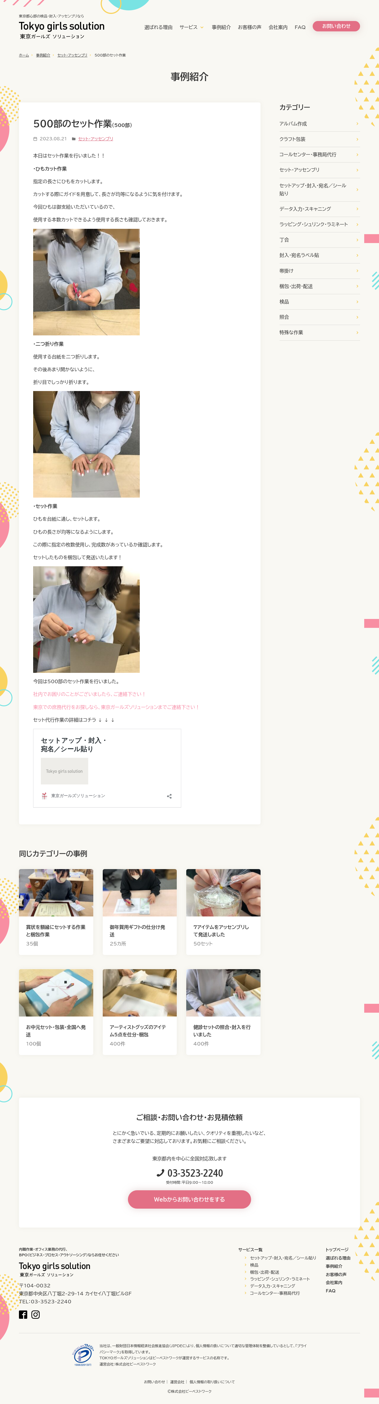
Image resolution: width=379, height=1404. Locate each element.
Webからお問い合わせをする (189, 1199)
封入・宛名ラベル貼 (299, 255)
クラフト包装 (292, 139)
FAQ (300, 27)
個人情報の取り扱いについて (212, 1382)
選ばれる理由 (158, 27)
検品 (284, 301)
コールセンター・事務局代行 (308, 154)
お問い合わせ (154, 1382)
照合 (284, 317)
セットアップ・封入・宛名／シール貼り (313, 189)
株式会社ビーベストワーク (135, 1364)
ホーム (24, 55)
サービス (188, 27)
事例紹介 (221, 27)
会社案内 (278, 27)
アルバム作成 (293, 123)
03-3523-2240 (195, 1172)
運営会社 (177, 1382)
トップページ (337, 1250)
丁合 (284, 239)
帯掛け (286, 270)
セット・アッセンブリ (72, 55)
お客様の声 (250, 27)
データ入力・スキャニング (305, 209)
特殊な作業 (291, 332)
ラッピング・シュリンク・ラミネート (314, 224)
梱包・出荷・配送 (296, 286)
